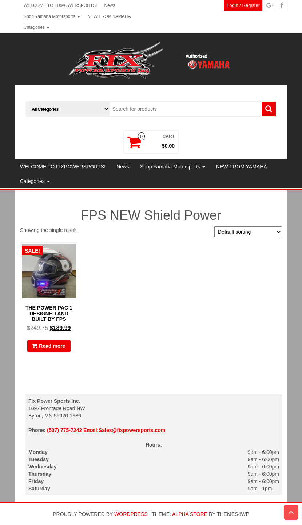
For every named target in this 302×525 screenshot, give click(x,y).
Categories (36, 27)
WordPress (131, 514)
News (109, 5)
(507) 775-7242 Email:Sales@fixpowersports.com (106, 430)
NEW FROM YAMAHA (109, 16)
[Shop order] (248, 231)
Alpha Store (189, 514)
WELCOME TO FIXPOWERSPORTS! (60, 5)
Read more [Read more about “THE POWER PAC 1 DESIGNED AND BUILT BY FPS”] (52, 346)
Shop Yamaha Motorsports (52, 16)
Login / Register (243, 5)
